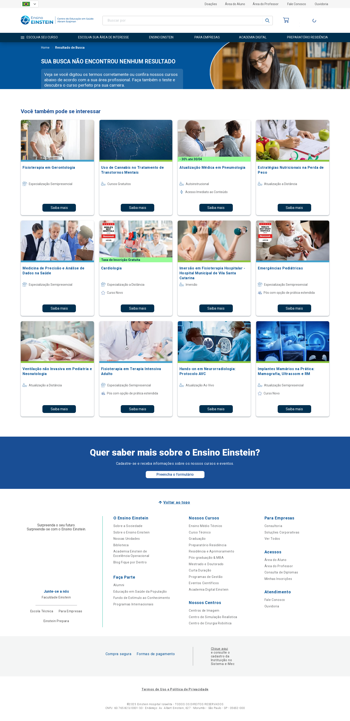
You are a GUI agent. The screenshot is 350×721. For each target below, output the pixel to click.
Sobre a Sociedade (128, 526)
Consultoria (273, 526)
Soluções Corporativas (282, 532)
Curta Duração (200, 570)
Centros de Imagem (204, 610)
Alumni (118, 585)
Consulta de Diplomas (281, 572)
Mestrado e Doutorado (206, 564)
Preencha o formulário (175, 474)
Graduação (197, 538)
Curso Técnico (200, 532)
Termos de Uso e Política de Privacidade (175, 689)
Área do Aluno (235, 4)
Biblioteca (121, 545)
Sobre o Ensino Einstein (131, 532)
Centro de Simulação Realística (213, 617)
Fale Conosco (296, 4)
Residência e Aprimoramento (211, 551)
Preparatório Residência (207, 545)
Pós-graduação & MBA (206, 557)
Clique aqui (219, 648)
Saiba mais (59, 208)
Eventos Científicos (204, 583)
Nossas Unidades (126, 538)
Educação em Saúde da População (140, 591)
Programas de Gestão (206, 577)
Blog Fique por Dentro (130, 562)
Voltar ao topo (176, 502)
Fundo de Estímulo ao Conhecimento (141, 598)
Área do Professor (266, 4)
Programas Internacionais (133, 604)
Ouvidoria (321, 4)
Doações (211, 4)
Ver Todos (272, 538)
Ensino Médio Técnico (205, 526)
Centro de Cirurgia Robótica (210, 623)
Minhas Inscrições (278, 579)
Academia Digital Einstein (209, 589)
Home (45, 48)
